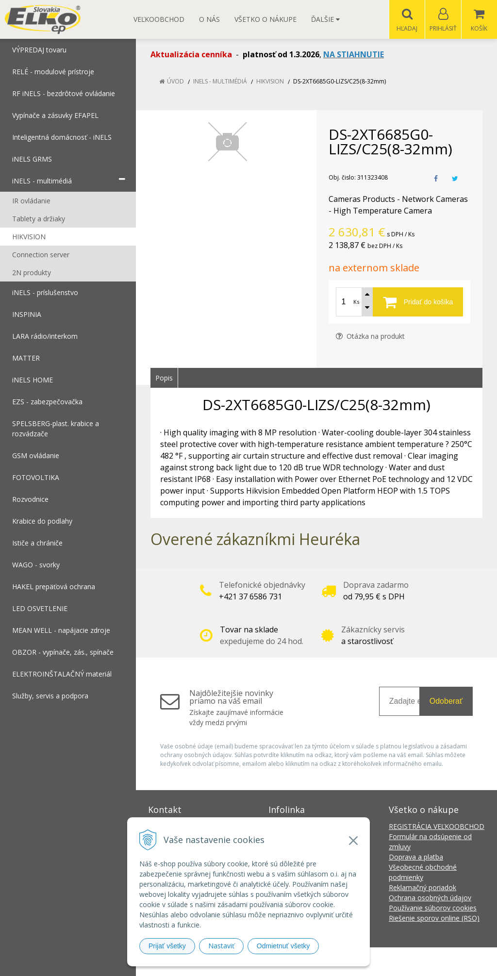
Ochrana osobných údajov (430, 898)
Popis (164, 378)
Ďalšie (325, 19)
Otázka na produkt (370, 336)
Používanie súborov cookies (433, 908)
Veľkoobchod (158, 19)
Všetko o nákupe (265, 19)
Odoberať (446, 701)
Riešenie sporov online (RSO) (434, 918)
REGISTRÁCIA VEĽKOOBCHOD (436, 826)
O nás (209, 19)
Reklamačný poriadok (422, 888)
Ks (356, 302)
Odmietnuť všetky (283, 946)
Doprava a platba (416, 857)
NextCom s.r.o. (422, 962)
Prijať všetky (167, 946)
